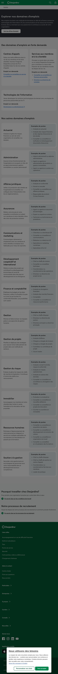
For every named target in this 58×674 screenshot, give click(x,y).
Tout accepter (41, 668)
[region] (29, 660)
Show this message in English (18, 663)
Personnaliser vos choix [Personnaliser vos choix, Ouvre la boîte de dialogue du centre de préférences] (24, 668)
